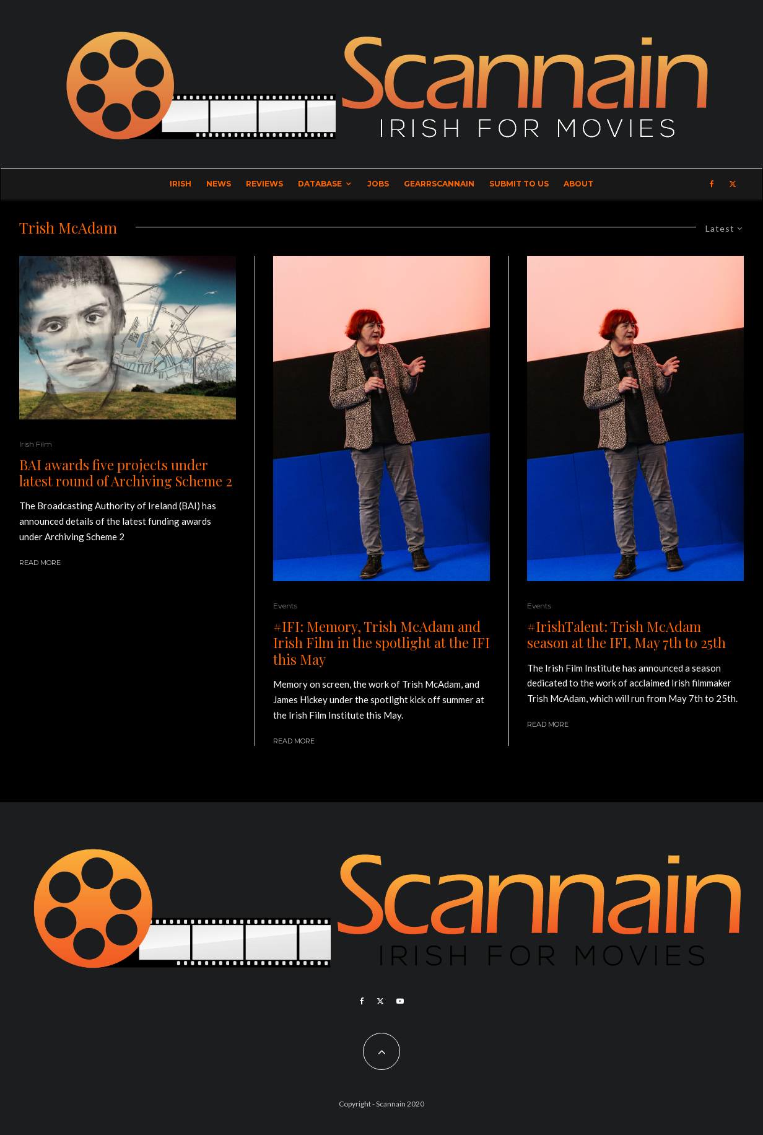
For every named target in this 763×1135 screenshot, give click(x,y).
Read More (40, 562)
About (578, 183)
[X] (733, 184)
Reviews (264, 183)
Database (320, 183)
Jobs (378, 183)
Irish (180, 183)
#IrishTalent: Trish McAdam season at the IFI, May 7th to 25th (626, 634)
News (218, 183)
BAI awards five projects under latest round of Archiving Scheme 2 (125, 473)
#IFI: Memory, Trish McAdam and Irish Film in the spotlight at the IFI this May (381, 642)
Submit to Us (519, 183)
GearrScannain (439, 183)
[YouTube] (400, 1001)
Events (285, 605)
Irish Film (35, 444)
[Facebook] (712, 184)
